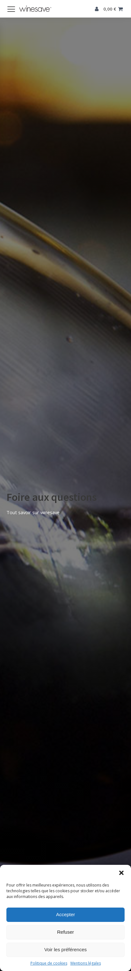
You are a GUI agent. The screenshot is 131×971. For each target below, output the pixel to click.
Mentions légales (85, 963)
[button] (121, 873)
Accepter (65, 914)
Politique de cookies (48, 963)
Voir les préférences (65, 949)
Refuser (65, 932)
